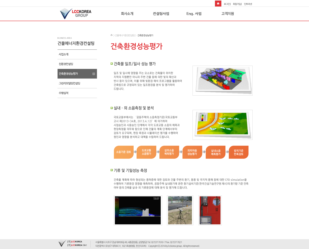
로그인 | (227, 4)
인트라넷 (248, 4)
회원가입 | (237, 4)
